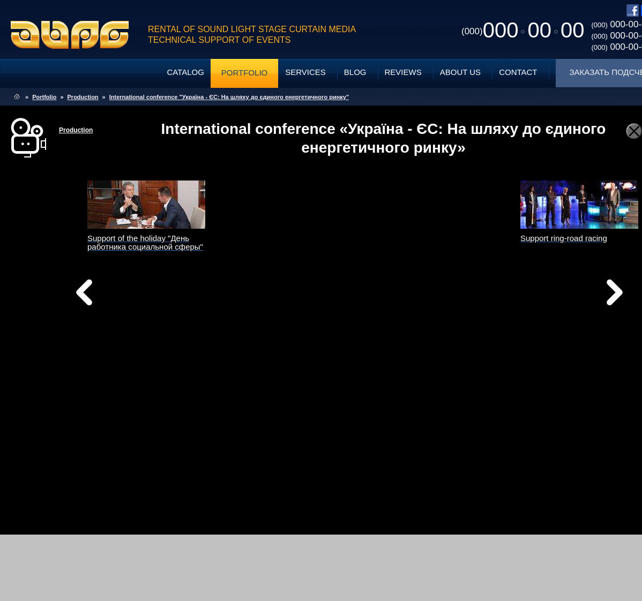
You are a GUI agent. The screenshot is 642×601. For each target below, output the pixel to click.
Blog (355, 72)
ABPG (70, 35)
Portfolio (244, 72)
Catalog (185, 72)
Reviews (403, 72)
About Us (460, 72)
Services (305, 72)
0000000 (522, 30)
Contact (518, 72)
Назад (111, 295)
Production (83, 97)
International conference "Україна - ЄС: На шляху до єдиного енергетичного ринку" (229, 97)
